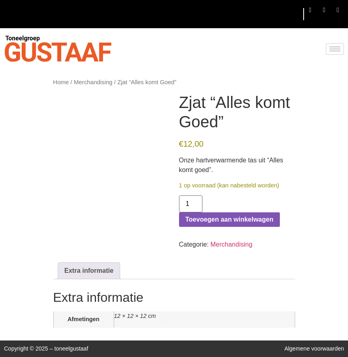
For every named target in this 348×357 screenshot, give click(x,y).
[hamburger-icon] (294, 14)
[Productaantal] (190, 203)
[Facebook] (310, 10)
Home (61, 82)
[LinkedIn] (338, 10)
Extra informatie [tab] (89, 270)
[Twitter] (324, 10)
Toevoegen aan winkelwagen (229, 219)
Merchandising (93, 82)
